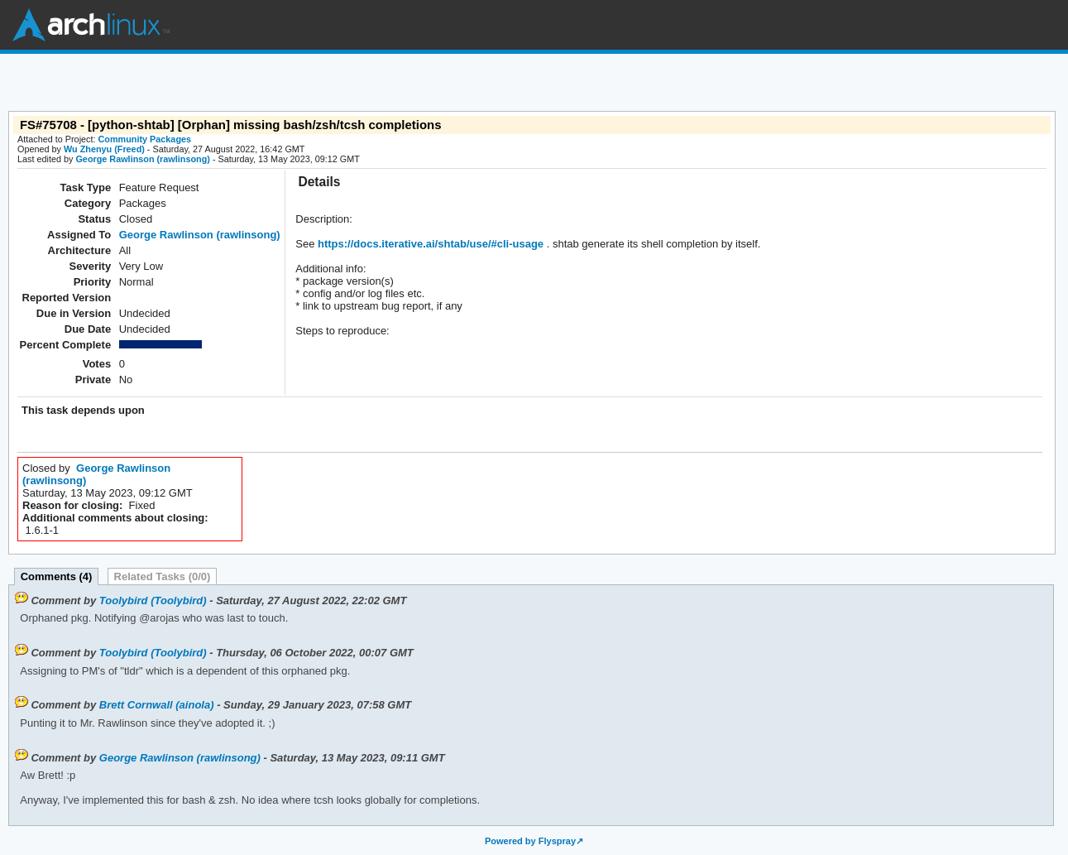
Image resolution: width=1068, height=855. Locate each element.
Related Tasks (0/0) (162, 576)
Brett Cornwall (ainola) (156, 705)
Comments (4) (57, 576)
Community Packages (145, 139)
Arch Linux (91, 24)
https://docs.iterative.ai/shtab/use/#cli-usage (429, 244)
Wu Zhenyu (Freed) (104, 149)
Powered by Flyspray (530, 841)
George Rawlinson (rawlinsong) (142, 159)
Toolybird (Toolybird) (153, 600)
